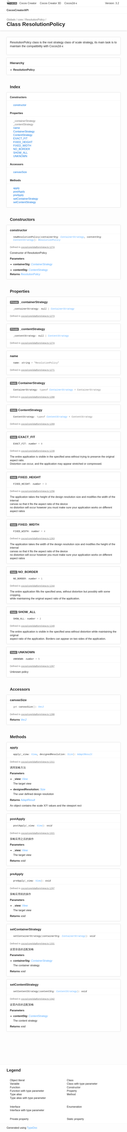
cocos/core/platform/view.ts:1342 (38, 999)
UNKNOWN (20, 156)
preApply (18, 195)
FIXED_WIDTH (22, 145)
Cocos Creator (27, 3)
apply (16, 188)
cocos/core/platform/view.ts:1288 (38, 714)
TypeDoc (32, 1127)
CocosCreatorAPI (17, 10)
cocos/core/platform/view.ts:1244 (38, 586)
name (16, 127)
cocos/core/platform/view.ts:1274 (38, 247)
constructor (19, 105)
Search (103, 10)
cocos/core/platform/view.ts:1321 (38, 833)
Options (109, 10)
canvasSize (20, 172)
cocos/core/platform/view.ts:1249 (38, 626)
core (20, 19)
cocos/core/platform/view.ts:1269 (38, 424)
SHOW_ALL (20, 152)
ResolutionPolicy (35, 19)
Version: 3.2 (112, 3)
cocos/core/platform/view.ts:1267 (38, 666)
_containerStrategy (24, 121)
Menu (117, 10)
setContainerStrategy (25, 198)
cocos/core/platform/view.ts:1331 (38, 943)
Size (70, 754)
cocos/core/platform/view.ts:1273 (38, 316)
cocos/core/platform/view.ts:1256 (38, 491)
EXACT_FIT (20, 138)
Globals (11, 19)
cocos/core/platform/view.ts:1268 (38, 397)
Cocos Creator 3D (50, 3)
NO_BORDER (21, 149)
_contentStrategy (23, 124)
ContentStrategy (22, 135)
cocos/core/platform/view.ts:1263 (38, 538)
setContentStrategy (24, 202)
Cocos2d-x (70, 3)
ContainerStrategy (24, 131)
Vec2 (41, 707)
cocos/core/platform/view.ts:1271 (38, 370)
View (34, 754)
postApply (19, 191)
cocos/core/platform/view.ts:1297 (38, 888)
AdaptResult (84, 754)
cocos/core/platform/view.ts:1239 (38, 451)
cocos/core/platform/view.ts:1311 (38, 762)
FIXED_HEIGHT (22, 142)
